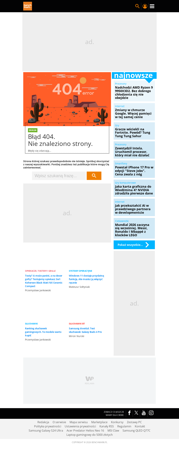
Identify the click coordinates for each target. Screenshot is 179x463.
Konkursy (117, 422)
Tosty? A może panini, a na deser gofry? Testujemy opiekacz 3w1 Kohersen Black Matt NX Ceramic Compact (43, 281)
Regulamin (124, 426)
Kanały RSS (106, 426)
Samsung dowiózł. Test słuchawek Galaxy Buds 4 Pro (85, 330)
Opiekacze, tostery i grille (40, 270)
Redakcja (43, 422)
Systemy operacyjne (80, 270)
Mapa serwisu (79, 422)
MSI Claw (113, 430)
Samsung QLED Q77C (136, 430)
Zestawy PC (134, 422)
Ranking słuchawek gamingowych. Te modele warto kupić (43, 332)
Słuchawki (31, 323)
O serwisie (59, 422)
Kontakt (140, 426)
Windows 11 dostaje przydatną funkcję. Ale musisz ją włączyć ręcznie (86, 279)
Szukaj (94, 176)
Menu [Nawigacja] (152, 6)
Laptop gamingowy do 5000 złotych (89, 435)
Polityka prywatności (47, 426)
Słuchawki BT (77, 323)
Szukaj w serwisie (137, 6)
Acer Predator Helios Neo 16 (85, 430)
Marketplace (99, 422)
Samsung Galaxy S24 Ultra (46, 430)
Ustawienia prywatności (80, 426)
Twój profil (144, 6)
